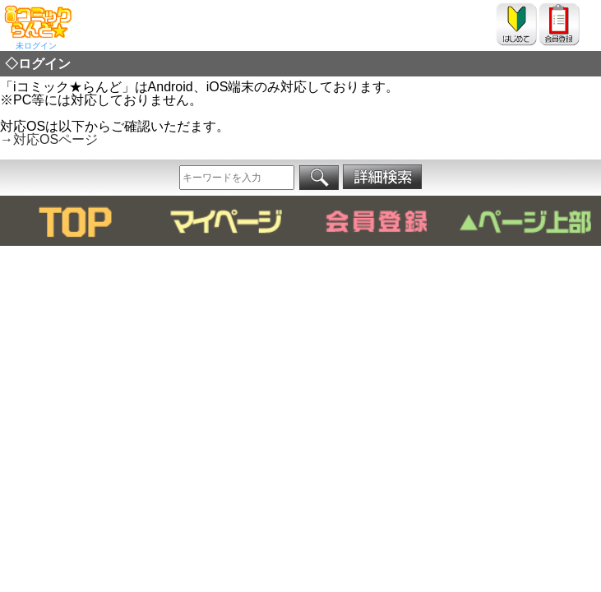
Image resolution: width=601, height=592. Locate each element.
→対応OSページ (49, 139)
